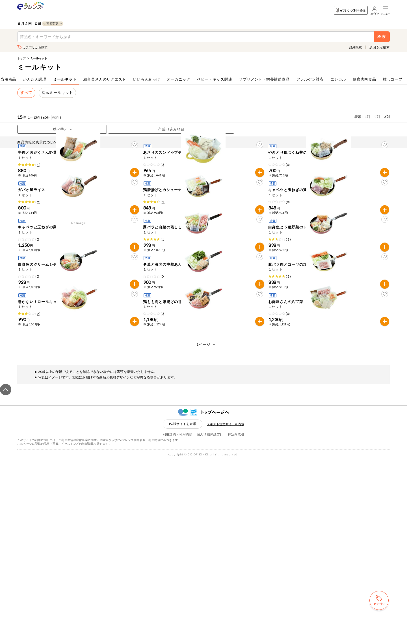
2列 (377, 116)
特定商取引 (236, 603)
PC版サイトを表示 (182, 593)
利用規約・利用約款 (177, 603)
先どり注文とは (78, 142)
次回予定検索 (379, 47)
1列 (367, 116)
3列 (387, 116)
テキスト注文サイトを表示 (225, 593)
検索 (381, 36)
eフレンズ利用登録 (350, 10)
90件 (55, 117)
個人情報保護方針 (210, 603)
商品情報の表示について (38, 142)
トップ (21, 58)
